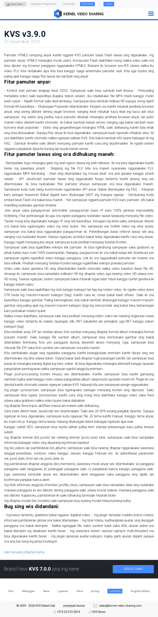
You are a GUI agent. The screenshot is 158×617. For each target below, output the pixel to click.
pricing (95, 591)
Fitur (11, 591)
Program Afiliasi (140, 591)
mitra (79, 591)
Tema (46, 591)
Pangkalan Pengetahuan (43, 4)
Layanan (63, 591)
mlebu (109, 4)
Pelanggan (28, 591)
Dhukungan (69, 4)
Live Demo (115, 591)
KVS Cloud (87, 4)
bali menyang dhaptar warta (24, 552)
